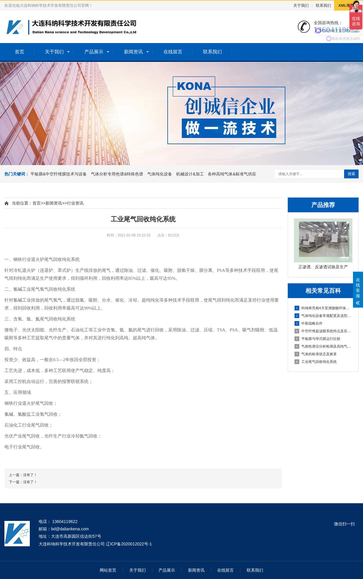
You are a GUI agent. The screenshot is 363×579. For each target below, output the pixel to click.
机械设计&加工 (190, 174)
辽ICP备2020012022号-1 (129, 544)
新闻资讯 (133, 51)
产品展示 (93, 51)
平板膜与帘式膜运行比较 (317, 338)
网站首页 (108, 570)
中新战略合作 (309, 323)
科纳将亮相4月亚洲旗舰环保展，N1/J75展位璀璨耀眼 (323, 308)
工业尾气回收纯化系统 (316, 361)
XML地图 (346, 5)
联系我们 (323, 5)
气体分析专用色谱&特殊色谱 (117, 174)
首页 (19, 51)
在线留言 (172, 51)
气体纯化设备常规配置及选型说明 (323, 315)
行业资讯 (75, 203)
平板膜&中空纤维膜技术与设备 (58, 174)
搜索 (351, 174)
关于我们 (301, 5)
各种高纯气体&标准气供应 (232, 174)
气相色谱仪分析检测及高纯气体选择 (323, 346)
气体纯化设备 (159, 174)
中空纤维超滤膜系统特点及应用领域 (323, 331)
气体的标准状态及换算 (316, 354)
